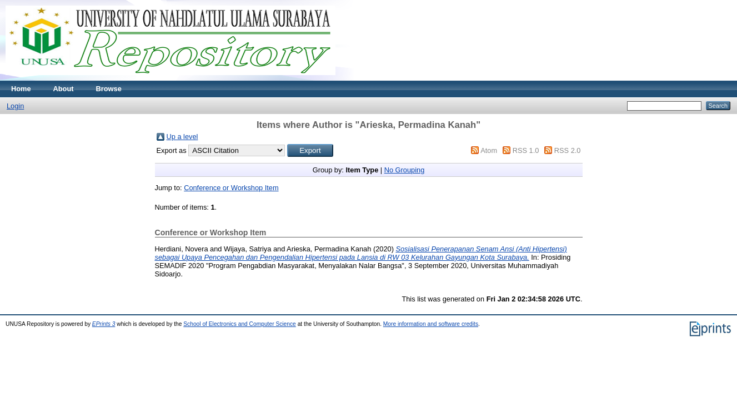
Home (21, 89)
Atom (488, 150)
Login (15, 106)
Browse (109, 89)
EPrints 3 (104, 324)
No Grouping (404, 170)
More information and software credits (430, 324)
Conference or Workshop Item (231, 188)
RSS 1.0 (526, 150)
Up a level (182, 136)
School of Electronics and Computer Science (239, 324)
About (63, 89)
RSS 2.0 (567, 150)
